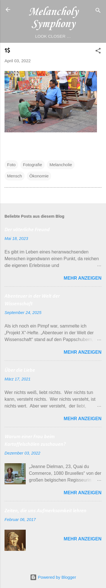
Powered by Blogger (53, 577)
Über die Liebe (20, 370)
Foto (11, 164)
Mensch (14, 175)
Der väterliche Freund (27, 230)
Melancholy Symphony (53, 18)
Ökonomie (39, 175)
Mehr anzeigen (82, 278)
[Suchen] (98, 11)
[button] (98, 51)
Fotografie (32, 164)
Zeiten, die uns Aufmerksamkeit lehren (45, 511)
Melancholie (60, 164)
